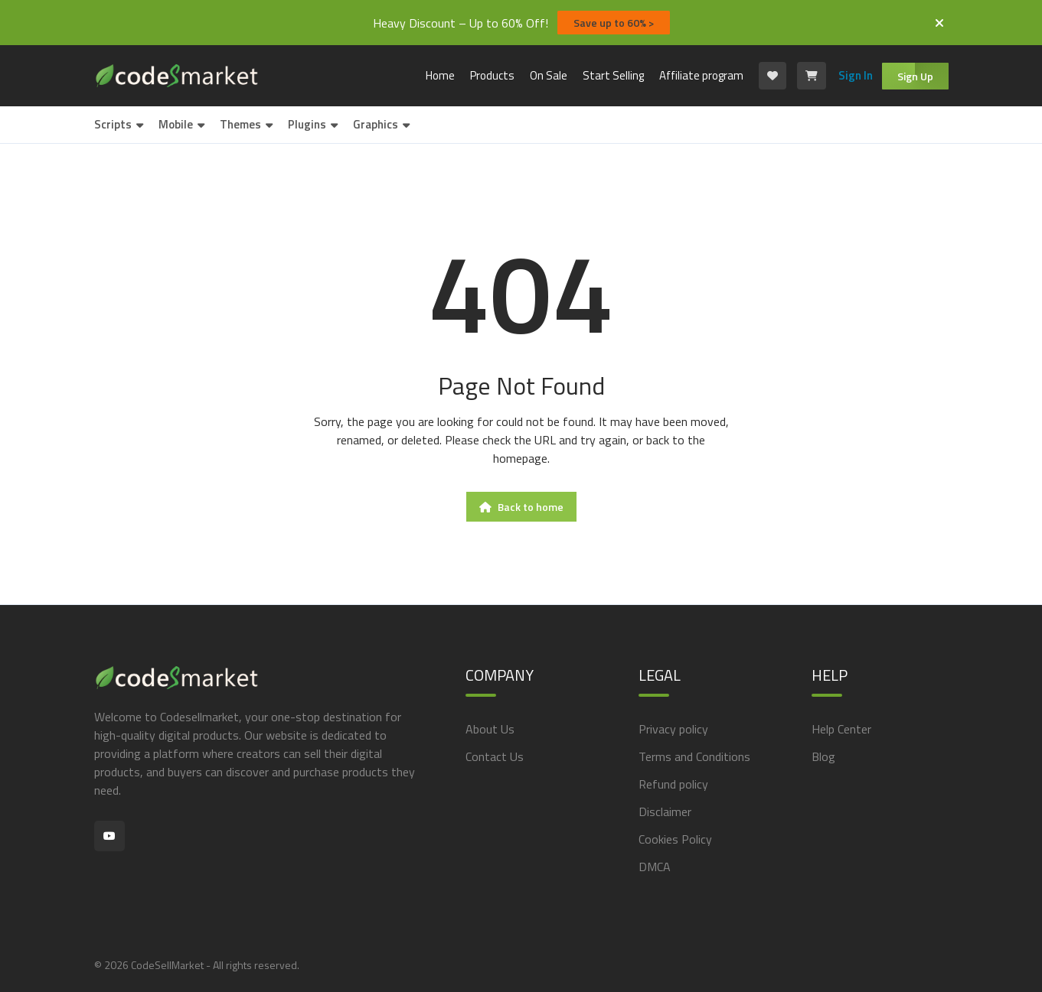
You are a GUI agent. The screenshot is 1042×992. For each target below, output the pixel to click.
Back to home (521, 507)
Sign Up (915, 76)
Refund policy (673, 784)
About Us (489, 729)
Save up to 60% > (613, 23)
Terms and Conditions (694, 756)
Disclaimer (665, 811)
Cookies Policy (675, 839)
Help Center (841, 729)
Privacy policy (673, 729)
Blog (823, 756)
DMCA (655, 866)
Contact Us (494, 756)
